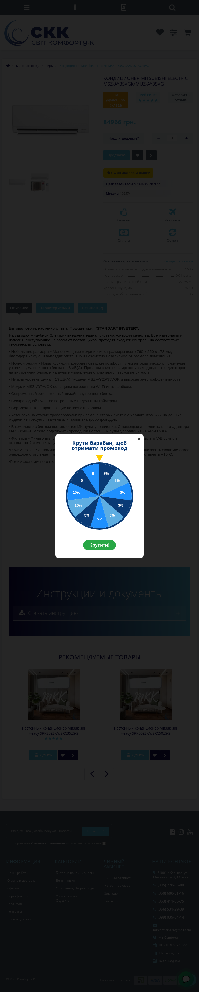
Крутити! (99, 545)
